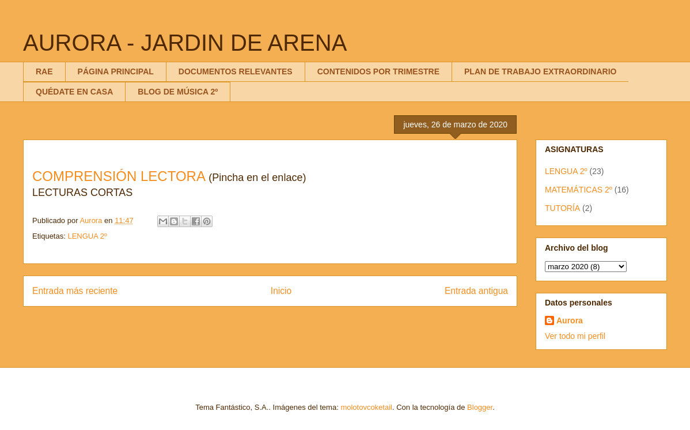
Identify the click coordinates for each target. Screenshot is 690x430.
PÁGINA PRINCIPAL (116, 71)
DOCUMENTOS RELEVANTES (236, 71)
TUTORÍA (562, 208)
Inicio (281, 291)
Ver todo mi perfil (575, 336)
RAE (44, 71)
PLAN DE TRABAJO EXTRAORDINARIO (540, 71)
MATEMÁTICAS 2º (578, 189)
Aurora (569, 320)
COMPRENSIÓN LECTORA (118, 176)
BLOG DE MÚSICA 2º (178, 91)
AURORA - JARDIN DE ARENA (185, 42)
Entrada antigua (476, 291)
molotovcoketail (366, 407)
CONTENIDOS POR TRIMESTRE (378, 71)
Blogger (479, 407)
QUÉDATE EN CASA (74, 91)
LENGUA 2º (87, 236)
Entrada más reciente (74, 291)
